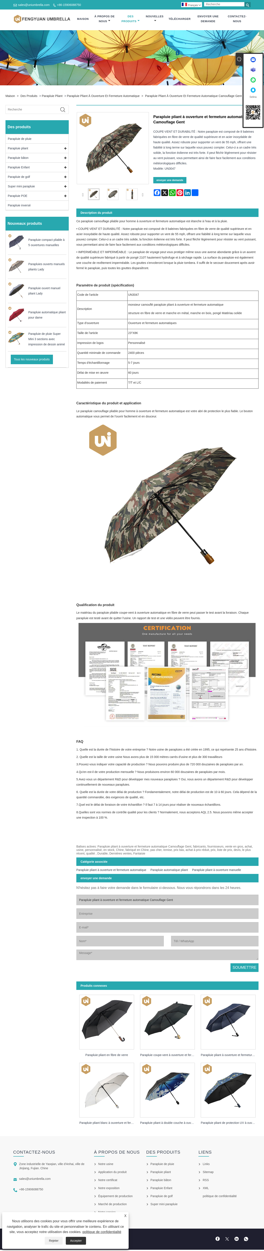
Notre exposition (109, 1189)
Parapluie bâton (18, 159)
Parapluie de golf (19, 178)
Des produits (130, 19)
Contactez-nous (237, 19)
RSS (206, 1181)
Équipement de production (115, 1197)
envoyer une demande (208, 19)
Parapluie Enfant (19, 168)
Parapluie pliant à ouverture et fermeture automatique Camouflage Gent (193, 97)
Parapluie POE (17, 197)
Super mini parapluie (21, 187)
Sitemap (208, 1173)
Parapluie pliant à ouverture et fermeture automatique (103, 97)
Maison (83, 19)
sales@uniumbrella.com (34, 5)
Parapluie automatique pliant (169, 871)
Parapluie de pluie (19, 140)
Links (206, 1165)
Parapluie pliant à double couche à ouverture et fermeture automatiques (169, 1124)
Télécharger (180, 19)
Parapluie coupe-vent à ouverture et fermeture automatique (169, 1056)
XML (206, 1189)
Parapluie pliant (52, 97)
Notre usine (105, 1165)
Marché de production (112, 1205)
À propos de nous (104, 19)
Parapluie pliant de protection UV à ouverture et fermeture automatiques (230, 1124)
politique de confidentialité (101, 1232)
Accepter (76, 1240)
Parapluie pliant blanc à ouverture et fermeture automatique (108, 1124)
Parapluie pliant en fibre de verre (106, 1056)
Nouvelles (155, 19)
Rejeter (53, 1240)
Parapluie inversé (19, 206)
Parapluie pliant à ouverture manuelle (216, 871)
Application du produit (112, 1173)
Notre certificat (107, 1181)
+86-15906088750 (69, 5)
